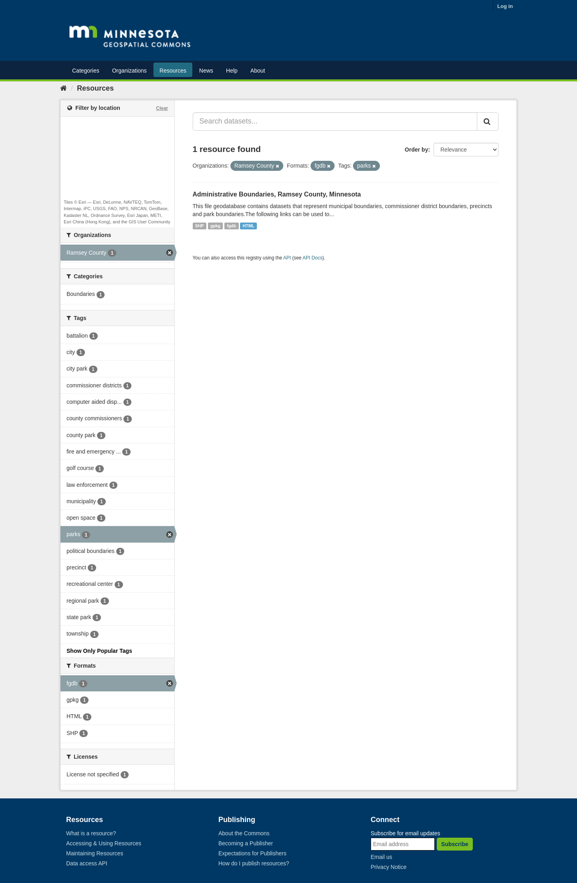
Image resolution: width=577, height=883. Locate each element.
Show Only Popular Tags (99, 651)
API (287, 258)
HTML (248, 225)
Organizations (129, 70)
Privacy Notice (388, 867)
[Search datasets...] (335, 121)
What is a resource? (91, 833)
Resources (172, 70)
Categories (85, 70)
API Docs (313, 258)
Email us (381, 857)
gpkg (215, 225)
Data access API (86, 863)
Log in (505, 6)
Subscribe (454, 844)
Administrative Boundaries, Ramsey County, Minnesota (277, 194)
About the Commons (244, 833)
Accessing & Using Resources (103, 843)
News (206, 70)
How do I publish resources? (253, 863)
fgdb (231, 225)
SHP (199, 225)
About (257, 70)
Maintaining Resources (94, 853)
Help (232, 70)
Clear (162, 108)
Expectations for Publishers (252, 853)
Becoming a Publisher (245, 843)
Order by (416, 149)
